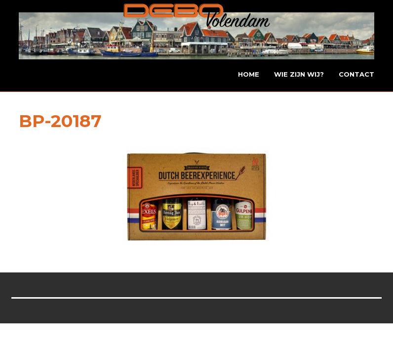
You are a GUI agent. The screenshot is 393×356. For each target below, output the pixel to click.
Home (248, 74)
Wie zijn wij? (299, 74)
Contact (356, 74)
